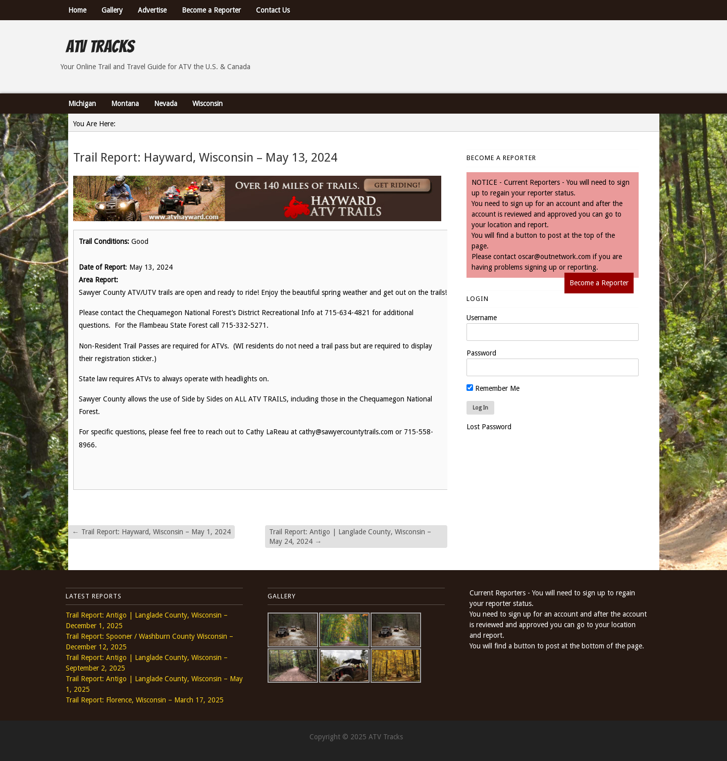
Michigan (82, 103)
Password (481, 353)
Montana (125, 103)
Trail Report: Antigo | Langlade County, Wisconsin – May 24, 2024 (350, 536)
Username (481, 318)
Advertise (152, 10)
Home (77, 10)
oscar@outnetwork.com (554, 256)
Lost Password (488, 427)
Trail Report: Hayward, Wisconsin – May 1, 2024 (151, 532)
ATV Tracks (100, 46)
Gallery (112, 10)
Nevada (165, 103)
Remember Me (493, 388)
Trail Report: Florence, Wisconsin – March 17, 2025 (145, 700)
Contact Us (273, 10)
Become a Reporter (211, 10)
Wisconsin (207, 103)
